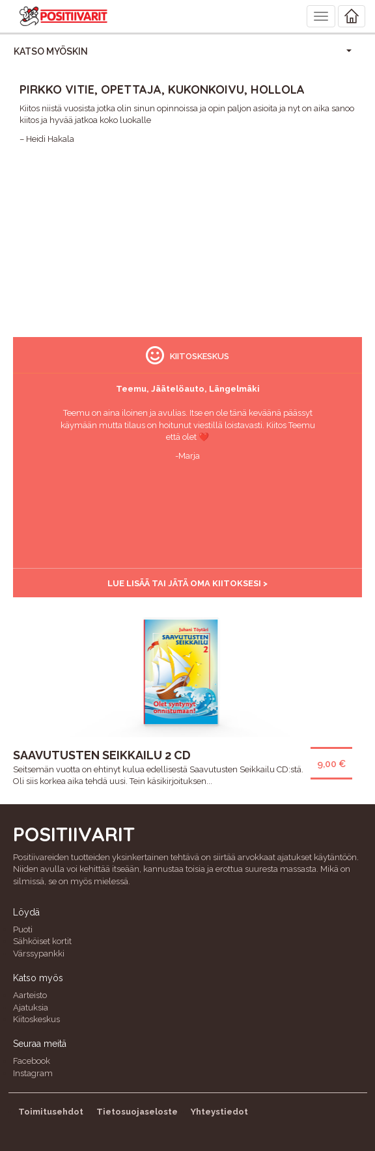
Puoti (23, 929)
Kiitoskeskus (36, 1019)
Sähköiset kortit (42, 941)
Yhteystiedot (219, 1112)
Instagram (33, 1073)
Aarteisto (30, 995)
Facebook (31, 1061)
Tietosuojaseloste (137, 1112)
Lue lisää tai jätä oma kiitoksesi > (187, 583)
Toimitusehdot (50, 1112)
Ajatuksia (30, 1007)
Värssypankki (38, 953)
